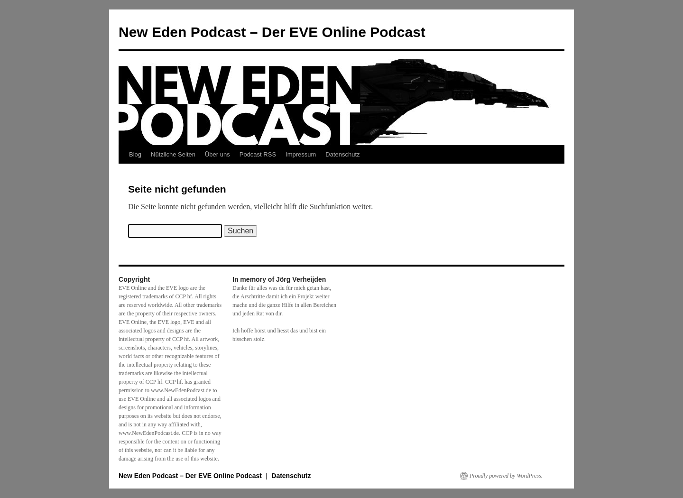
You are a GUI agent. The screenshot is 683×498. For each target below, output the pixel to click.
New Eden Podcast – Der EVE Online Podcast (272, 32)
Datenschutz (342, 154)
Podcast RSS (258, 154)
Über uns (217, 154)
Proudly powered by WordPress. (506, 475)
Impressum (301, 154)
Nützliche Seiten (173, 154)
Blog (135, 154)
